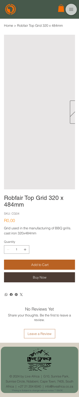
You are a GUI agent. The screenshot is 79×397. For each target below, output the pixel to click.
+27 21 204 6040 (29, 386)
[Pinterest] (16, 294)
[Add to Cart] (39, 265)
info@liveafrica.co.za (59, 386)
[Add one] (25, 249)
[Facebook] (11, 294)
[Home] (8, 25)
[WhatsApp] (6, 294)
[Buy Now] (39, 277)
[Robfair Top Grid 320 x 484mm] (40, 25)
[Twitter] (21, 294)
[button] (61, 8)
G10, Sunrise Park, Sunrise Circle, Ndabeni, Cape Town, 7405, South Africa (39, 381)
